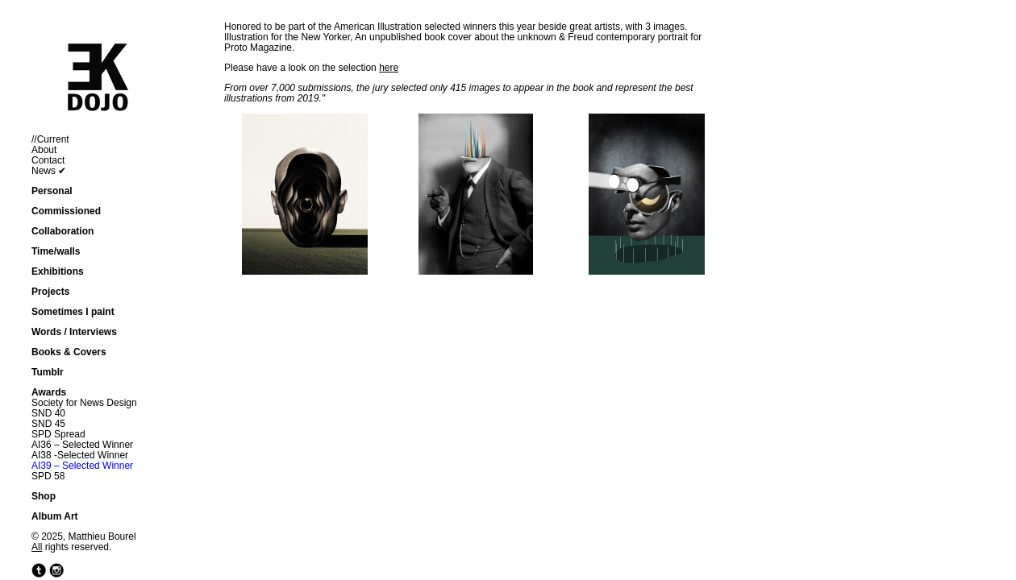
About (43, 149)
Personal (52, 191)
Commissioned (66, 211)
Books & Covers (68, 352)
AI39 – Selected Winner (82, 465)
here (388, 67)
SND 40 (48, 413)
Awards (48, 392)
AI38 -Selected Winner (79, 455)
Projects (50, 291)
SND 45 (48, 423)
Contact (48, 160)
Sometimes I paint (73, 311)
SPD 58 (48, 476)
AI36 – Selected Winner (82, 444)
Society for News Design (84, 402)
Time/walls (55, 251)
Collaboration (62, 231)
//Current (50, 139)
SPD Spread (58, 434)
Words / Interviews (74, 332)
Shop (43, 496)
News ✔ (48, 170)
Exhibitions (57, 271)
